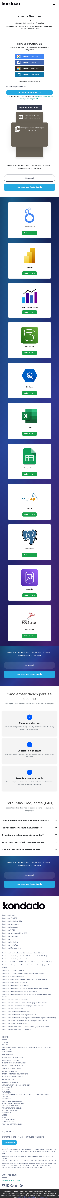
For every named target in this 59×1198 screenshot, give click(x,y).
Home (25, 21)
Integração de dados (11, 1106)
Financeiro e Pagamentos (13, 1066)
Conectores (7, 1052)
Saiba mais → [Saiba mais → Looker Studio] (29, 233)
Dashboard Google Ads (10, 924)
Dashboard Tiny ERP (9, 918)
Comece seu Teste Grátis (29, 187)
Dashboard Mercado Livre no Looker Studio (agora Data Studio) (26, 1027)
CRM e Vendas (7, 1055)
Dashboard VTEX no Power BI (13, 970)
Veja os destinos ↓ (29, 107)
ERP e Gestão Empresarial (12, 1077)
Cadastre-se (9, 1142)
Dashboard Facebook (10, 927)
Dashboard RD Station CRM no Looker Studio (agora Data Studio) (27, 962)
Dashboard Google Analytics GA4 (14, 933)
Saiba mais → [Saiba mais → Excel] (29, 434)
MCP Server (6, 1099)
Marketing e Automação (12, 1057)
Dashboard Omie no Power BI (13, 1009)
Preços (5, 1045)
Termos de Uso (8, 1122)
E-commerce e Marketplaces (14, 1063)
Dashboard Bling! (8, 915)
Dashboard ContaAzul (10, 945)
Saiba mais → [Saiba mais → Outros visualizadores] (29, 312)
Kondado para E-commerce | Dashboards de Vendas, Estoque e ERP (29, 1163)
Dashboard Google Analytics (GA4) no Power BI (20, 991)
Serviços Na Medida (10, 1110)
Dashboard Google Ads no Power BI (15, 985)
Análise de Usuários (11, 1082)
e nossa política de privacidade (29, 99)
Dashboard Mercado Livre (11, 948)
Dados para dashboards (12, 1101)
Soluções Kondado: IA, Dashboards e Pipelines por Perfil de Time (29, 1149)
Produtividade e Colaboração (15, 1074)
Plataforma (6, 1092)
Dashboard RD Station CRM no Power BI (17, 1012)
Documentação (8, 1120)
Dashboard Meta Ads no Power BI (14, 982)
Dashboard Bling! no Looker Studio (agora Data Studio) (23, 953)
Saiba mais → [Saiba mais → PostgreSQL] (29, 555)
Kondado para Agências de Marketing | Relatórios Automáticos (29, 1161)
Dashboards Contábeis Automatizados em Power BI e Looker (27, 1168)
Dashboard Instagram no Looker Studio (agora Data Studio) (24, 1003)
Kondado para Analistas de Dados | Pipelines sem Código (26, 1165)
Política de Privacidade (12, 1124)
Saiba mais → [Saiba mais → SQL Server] (29, 636)
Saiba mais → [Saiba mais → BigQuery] (29, 393)
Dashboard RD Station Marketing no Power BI (19, 1015)
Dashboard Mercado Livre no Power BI (16, 1030)
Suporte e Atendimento (12, 1068)
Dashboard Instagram (10, 936)
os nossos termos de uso (43, 97)
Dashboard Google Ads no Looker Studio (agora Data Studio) (25, 988)
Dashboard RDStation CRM (12, 921)
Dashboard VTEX (8, 930)
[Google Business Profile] (21, 1186)
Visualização (7, 1087)
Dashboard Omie (8, 939)
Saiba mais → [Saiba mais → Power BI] (29, 273)
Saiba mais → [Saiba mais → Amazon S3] (29, 353)
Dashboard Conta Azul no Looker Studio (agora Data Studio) (25, 1021)
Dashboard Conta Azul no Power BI (15, 1024)
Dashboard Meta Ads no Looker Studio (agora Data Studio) (24, 979)
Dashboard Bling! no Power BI (13, 976)
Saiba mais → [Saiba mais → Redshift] (29, 595)
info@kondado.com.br (11, 1181)
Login (4, 1115)
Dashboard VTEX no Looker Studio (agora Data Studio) (23, 973)
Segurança (6, 1113)
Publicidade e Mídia (10, 1060)
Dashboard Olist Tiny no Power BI (14, 959)
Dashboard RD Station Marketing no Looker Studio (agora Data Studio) (29, 1018)
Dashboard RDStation (10, 942)
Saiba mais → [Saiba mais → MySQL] (29, 514)
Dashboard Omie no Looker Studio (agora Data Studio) (22, 1006)
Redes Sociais (8, 1080)
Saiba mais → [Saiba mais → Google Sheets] (29, 474)
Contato (5, 1043)
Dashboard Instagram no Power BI (15, 1000)
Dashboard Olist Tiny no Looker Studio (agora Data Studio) (24, 956)
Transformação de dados (12, 1108)
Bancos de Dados (9, 1071)
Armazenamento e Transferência (16, 1085)
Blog (4, 1117)
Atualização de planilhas (13, 1104)
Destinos (6, 1090)
